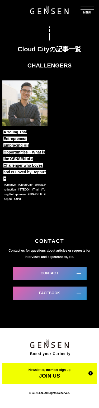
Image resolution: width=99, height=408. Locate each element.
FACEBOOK (49, 293)
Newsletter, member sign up (49, 373)
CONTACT (49, 273)
